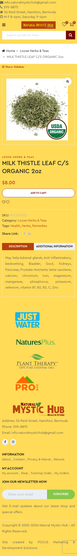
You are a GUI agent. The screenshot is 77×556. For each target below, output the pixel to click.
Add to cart (38, 193)
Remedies (39, 226)
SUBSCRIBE (61, 494)
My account (10, 473)
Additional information (54, 246)
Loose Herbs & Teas (34, 51)
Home (8, 51)
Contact (19, 459)
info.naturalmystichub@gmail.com (37, 432)
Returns (59, 459)
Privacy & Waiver (39, 459)
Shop (24, 473)
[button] (72, 24)
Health (15, 226)
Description (18, 246)
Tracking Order (41, 473)
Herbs (26, 226)
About (6, 459)
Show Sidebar (13, 66)
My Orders (61, 473)
